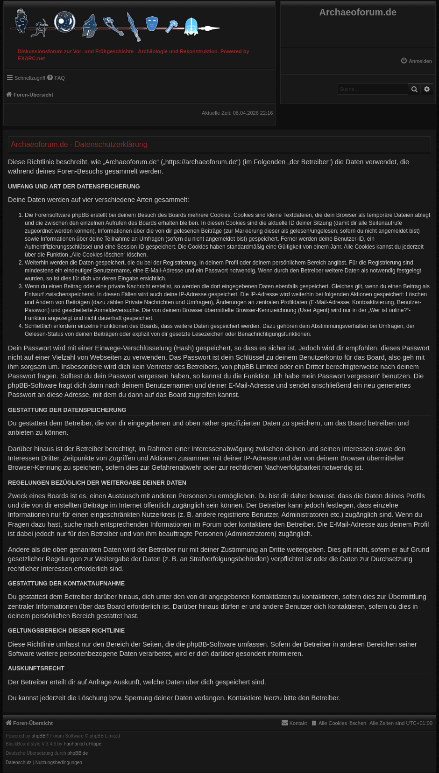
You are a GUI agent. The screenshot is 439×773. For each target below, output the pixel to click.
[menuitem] (416, 61)
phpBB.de (77, 753)
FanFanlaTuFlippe (82, 744)
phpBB (39, 736)
